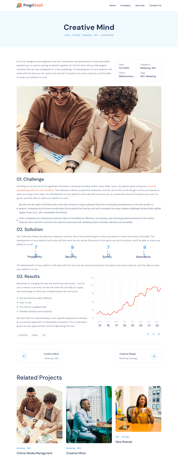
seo (44, 335)
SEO (96, 35)
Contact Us (155, 5)
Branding (21, 448)
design (35, 335)
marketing (22, 335)
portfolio (76, 35)
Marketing (87, 35)
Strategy (125, 436)
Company (125, 5)
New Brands (124, 442)
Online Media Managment (34, 453)
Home (112, 5)
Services (140, 5)
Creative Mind (76, 453)
